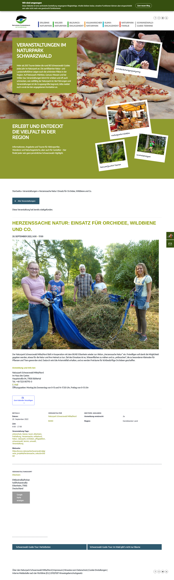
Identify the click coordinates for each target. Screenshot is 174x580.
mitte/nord (38, 436)
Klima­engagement (112, 24)
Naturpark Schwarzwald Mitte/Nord (62, 416)
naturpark (22, 439)
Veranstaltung (17, 443)
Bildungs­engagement (76, 24)
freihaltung (16, 436)
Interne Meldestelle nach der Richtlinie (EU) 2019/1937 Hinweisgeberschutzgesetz (47, 573)
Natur (14, 439)
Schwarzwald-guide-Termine (145, 24)
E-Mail (15, 384)
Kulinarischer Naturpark (94, 24)
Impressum (58, 570)
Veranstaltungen (30, 191)
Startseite (16, 191)
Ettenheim (16, 475)
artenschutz (16, 434)
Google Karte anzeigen (20, 498)
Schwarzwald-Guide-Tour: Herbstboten (33, 547)
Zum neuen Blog (143, 6)
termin (26, 441)
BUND (50, 421)
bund (31, 434)
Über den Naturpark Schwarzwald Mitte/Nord (32, 570)
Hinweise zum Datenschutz (75, 570)
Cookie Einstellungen (98, 570)
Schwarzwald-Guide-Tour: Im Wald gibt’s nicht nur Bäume (115, 547)
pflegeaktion (40, 439)
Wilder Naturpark (61, 24)
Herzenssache (27, 436)
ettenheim (38, 434)
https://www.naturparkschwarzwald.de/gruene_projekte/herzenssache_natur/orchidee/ (28, 453)
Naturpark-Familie (127, 24)
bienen (25, 434)
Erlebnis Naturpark (46, 24)
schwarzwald (17, 441)
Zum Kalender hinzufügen (23, 400)
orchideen (30, 439)
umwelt (33, 441)
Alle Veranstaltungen (26, 201)
